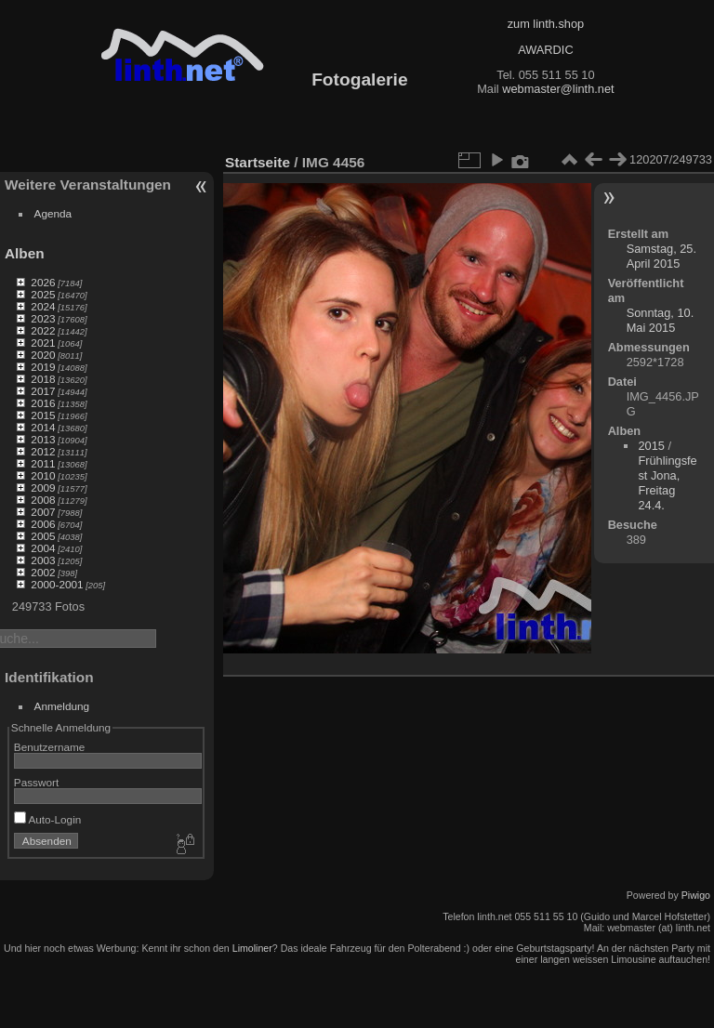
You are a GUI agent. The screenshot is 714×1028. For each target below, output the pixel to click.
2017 (43, 391)
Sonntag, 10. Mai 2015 (660, 320)
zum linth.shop (546, 24)
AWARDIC (545, 50)
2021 (43, 342)
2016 (43, 403)
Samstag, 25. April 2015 (661, 256)
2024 (43, 306)
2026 (43, 282)
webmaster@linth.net (558, 89)
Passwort (36, 782)
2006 (43, 524)
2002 (43, 572)
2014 (43, 427)
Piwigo (695, 895)
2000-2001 (57, 584)
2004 (43, 548)
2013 (43, 439)
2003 (43, 560)
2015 (43, 415)
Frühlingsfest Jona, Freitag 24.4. (667, 483)
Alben (25, 253)
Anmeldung (62, 706)
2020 (43, 355)
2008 (43, 500)
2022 (43, 330)
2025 (43, 294)
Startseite (257, 162)
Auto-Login (48, 819)
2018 (43, 379)
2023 (43, 318)
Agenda (53, 213)
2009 (43, 487)
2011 (43, 463)
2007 (43, 512)
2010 (43, 475)
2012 (43, 451)
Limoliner (252, 948)
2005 (43, 536)
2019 (43, 367)
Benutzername (50, 747)
